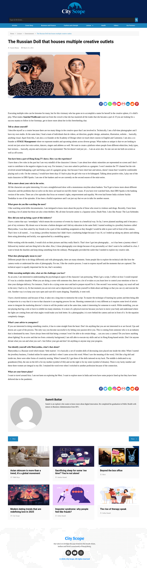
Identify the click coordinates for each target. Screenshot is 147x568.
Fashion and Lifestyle (71, 25)
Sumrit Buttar (14, 48)
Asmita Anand (62, 477)
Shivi (104, 474)
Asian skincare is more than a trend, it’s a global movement (25, 472)
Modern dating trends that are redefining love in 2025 (25, 510)
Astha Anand (61, 516)
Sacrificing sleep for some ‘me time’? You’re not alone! (71, 472)
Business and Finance (48, 25)
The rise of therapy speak (113, 509)
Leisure (89, 25)
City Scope (16, 516)
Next (132, 439)
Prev (14, 439)
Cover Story (29, 25)
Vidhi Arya (16, 477)
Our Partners (131, 25)
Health (103, 25)
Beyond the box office (111, 470)
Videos (116, 25)
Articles (14, 25)
